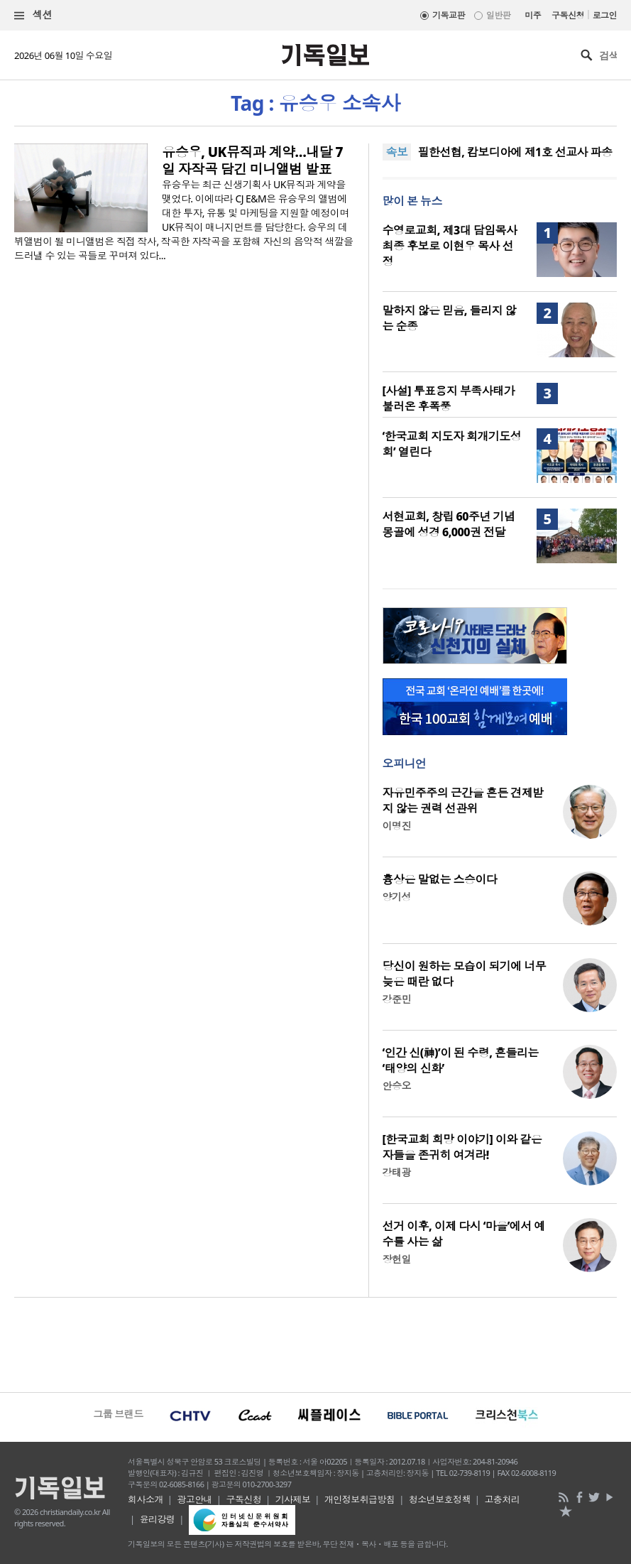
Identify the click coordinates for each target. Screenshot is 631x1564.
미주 (533, 15)
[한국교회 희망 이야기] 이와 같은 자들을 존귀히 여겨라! (462, 1147)
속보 (397, 152)
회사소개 (145, 1499)
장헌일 (397, 1259)
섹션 (33, 15)
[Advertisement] (315, 1343)
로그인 (605, 15)
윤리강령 (157, 1519)
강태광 (397, 1172)
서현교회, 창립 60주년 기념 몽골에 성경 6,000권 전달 (449, 524)
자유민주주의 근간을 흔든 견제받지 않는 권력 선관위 (463, 800)
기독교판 (448, 15)
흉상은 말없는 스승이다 (440, 879)
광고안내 (194, 1499)
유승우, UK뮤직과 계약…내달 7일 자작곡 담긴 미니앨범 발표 (252, 160)
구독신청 (568, 15)
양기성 (397, 896)
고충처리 (502, 1499)
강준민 (397, 999)
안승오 (397, 1085)
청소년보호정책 (440, 1499)
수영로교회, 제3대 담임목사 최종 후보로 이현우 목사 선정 (450, 245)
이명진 (397, 825)
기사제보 (293, 1499)
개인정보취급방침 (359, 1499)
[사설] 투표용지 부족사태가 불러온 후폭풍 (449, 398)
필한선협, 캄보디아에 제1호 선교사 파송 (514, 152)
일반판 (498, 15)
